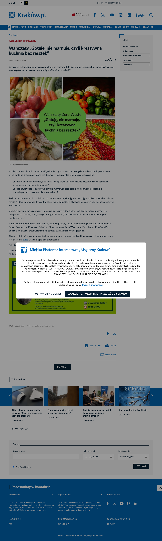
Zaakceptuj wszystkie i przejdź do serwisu (97, 294)
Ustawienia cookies (48, 294)
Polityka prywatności (92, 285)
